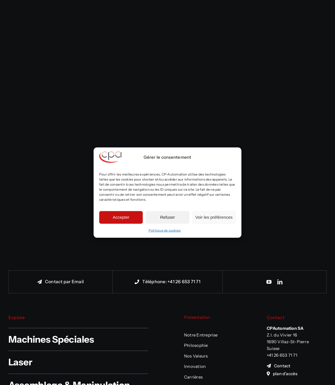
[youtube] (268, 281)
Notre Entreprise (201, 335)
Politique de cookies (165, 230)
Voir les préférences (214, 217)
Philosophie (196, 345)
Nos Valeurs (196, 356)
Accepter (121, 217)
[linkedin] (279, 281)
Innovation (195, 366)
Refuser (167, 217)
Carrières (193, 377)
